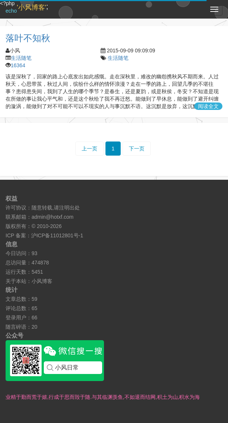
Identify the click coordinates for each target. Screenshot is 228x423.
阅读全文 (208, 106)
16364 (18, 65)
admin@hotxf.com (53, 217)
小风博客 (42, 281)
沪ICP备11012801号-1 (57, 235)
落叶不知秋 (28, 38)
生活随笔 (21, 58)
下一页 (136, 149)
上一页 (89, 149)
